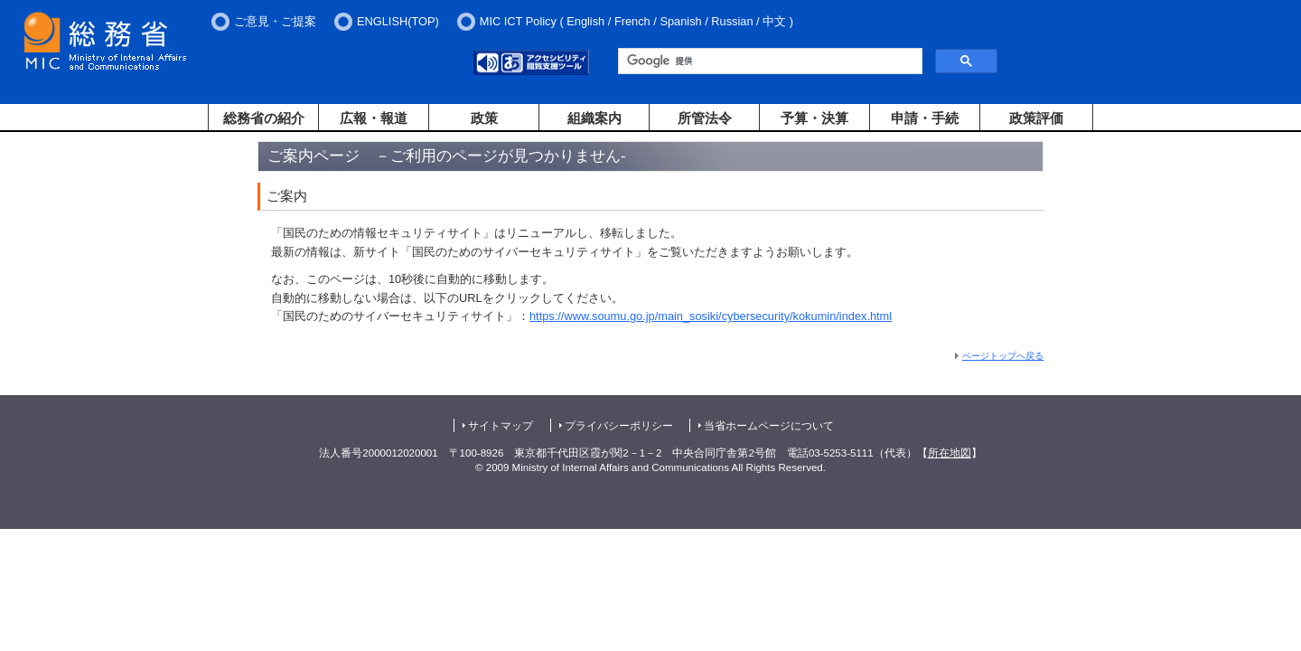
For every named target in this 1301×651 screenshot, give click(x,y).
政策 (484, 118)
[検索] (768, 61)
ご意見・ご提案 (275, 21)
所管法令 (705, 118)
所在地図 (949, 453)
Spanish (680, 21)
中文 (774, 21)
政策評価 (1036, 118)
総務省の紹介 (263, 118)
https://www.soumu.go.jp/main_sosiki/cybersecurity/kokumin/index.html (710, 316)
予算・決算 (814, 118)
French (632, 21)
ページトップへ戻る (1003, 356)
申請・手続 (925, 118)
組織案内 (594, 118)
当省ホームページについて (769, 425)
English (585, 21)
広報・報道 (373, 118)
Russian (732, 21)
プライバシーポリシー (619, 425)
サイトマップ (500, 425)
